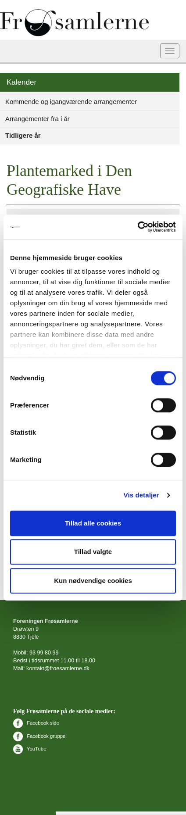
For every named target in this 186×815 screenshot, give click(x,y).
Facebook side (36, 723)
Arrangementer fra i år (37, 118)
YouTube (29, 748)
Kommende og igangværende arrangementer (71, 101)
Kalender (21, 82)
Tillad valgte (93, 551)
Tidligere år (23, 135)
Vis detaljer (141, 495)
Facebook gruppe (39, 736)
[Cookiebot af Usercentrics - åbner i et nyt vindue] (137, 226)
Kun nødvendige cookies (93, 580)
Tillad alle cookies (93, 523)
